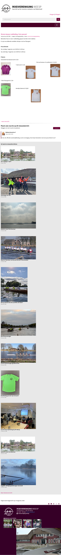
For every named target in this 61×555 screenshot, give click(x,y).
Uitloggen (57, 14)
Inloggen (52, 14)
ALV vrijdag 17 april (6, 161)
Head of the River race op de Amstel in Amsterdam (14, 260)
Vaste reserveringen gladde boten (10, 363)
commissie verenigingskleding (34, 36)
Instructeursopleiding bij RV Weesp (10, 429)
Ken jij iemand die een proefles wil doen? (12, 302)
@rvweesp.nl (30, 512)
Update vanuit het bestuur (8, 229)
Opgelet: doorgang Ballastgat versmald (12, 485)
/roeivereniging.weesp (23, 513)
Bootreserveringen (6, 336)
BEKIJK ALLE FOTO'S (10, 518)
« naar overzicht (5, 121)
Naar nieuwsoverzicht (6, 493)
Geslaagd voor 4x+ (6, 195)
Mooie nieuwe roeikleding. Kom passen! (14, 34)
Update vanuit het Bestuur (8, 452)
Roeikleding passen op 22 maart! (10, 395)
